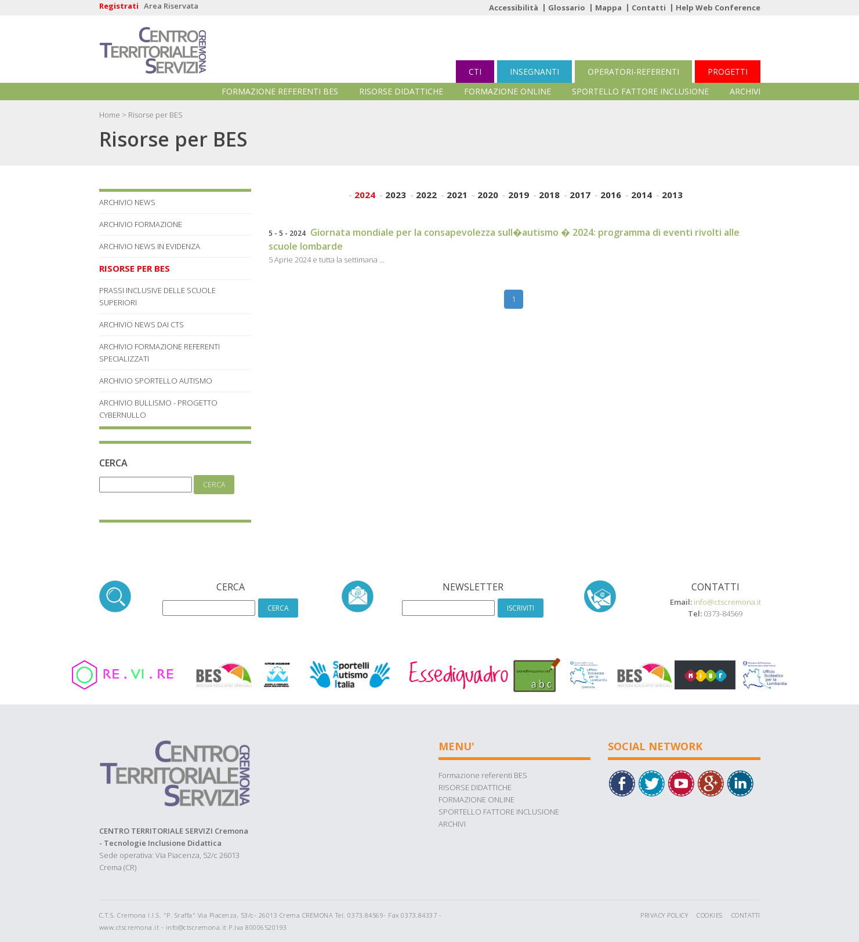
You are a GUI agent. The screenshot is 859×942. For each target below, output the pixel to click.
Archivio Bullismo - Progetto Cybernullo (158, 408)
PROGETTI (728, 71)
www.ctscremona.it (129, 927)
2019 (518, 194)
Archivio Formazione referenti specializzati (159, 352)
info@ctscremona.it (727, 602)
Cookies (710, 915)
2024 (364, 194)
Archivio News (127, 202)
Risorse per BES (134, 268)
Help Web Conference (718, 7)
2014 (641, 194)
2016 (610, 194)
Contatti (649, 7)
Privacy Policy (664, 915)
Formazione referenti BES (280, 91)
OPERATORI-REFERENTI (633, 71)
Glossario (566, 7)
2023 (395, 194)
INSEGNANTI (534, 71)
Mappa (608, 7)
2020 (487, 194)
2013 (672, 194)
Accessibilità (513, 7)
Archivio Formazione (140, 224)
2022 (426, 194)
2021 (457, 194)
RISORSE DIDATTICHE (401, 91)
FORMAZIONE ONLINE (507, 91)
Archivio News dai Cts (141, 324)
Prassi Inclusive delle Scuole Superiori (157, 296)
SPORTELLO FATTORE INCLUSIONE (640, 91)
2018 (549, 194)
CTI (475, 71)
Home (109, 114)
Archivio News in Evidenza (149, 246)
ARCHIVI (745, 91)
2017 (580, 194)
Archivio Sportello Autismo (155, 380)
